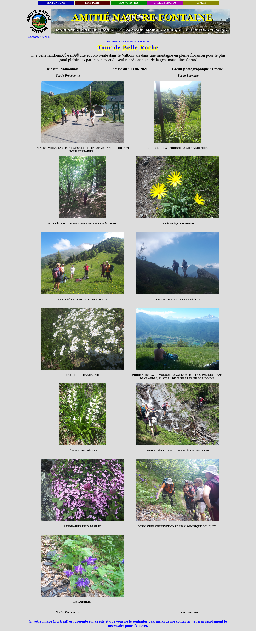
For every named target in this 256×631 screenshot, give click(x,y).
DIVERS (201, 2)
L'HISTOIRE (92, 2)
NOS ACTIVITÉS (128, 2)
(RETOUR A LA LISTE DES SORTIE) (128, 41)
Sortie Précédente (68, 75)
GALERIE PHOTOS (165, 2)
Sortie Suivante (188, 75)
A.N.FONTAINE (56, 2)
